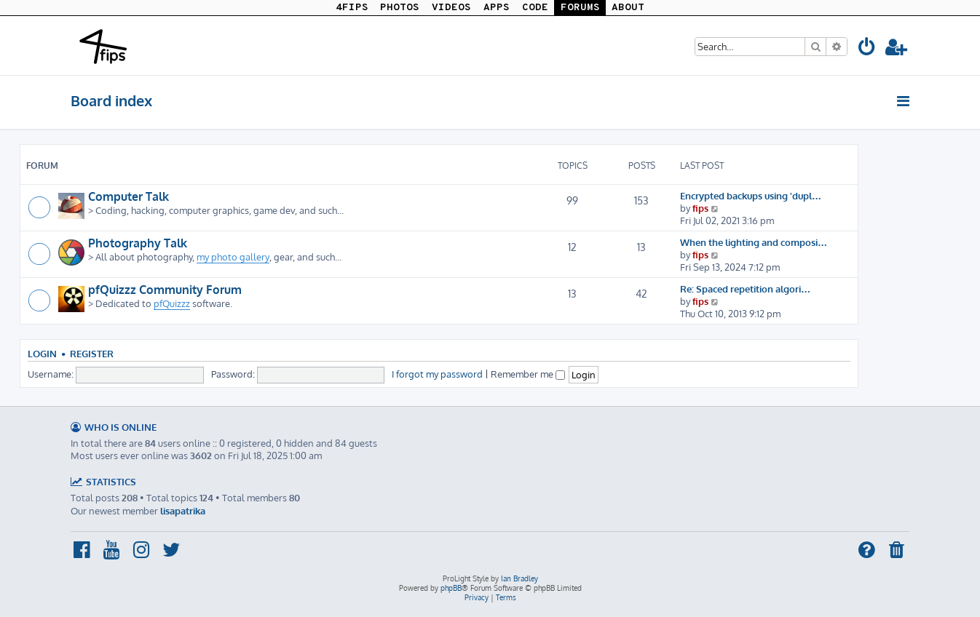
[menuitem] (867, 49)
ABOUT (628, 7)
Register (92, 353)
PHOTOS (399, 7)
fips (700, 208)
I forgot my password (437, 373)
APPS (496, 7)
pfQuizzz (172, 303)
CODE (535, 7)
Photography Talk (137, 243)
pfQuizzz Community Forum (165, 289)
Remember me (528, 373)
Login (42, 353)
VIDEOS (451, 7)
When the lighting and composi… (753, 242)
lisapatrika (182, 510)
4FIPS (352, 7)
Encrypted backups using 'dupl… (750, 195)
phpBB (451, 588)
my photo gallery (233, 256)
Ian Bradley (519, 578)
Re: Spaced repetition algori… (745, 288)
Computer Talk (128, 196)
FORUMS (580, 7)
